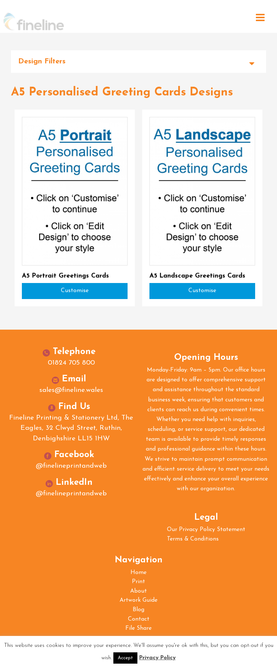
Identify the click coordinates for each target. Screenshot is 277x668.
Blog (138, 610)
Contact (138, 619)
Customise (75, 291)
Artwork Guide (138, 600)
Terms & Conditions (193, 539)
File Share (138, 628)
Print (138, 582)
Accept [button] (125, 658)
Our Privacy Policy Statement (206, 530)
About (138, 591)
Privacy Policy (157, 658)
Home (138, 572)
